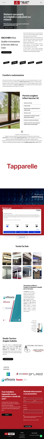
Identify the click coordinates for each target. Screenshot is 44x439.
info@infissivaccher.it (22, 437)
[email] (3, 2)
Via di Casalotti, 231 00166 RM (34, 435)
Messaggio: (25, 409)
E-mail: (25, 400)
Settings (37, 229)
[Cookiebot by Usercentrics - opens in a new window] (37, 210)
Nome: (25, 397)
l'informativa (28, 416)
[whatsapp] (5, 2)
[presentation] (30, 423)
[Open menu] (41, 2)
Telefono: (34, 400)
